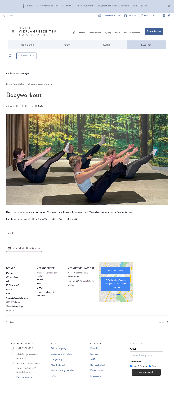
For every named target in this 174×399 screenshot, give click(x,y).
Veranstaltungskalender (62, 370)
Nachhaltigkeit (58, 365)
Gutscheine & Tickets (61, 354)
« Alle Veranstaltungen (17, 74)
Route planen (24, 376)
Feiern (117, 33)
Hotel (82, 33)
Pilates (161, 322)
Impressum (95, 376)
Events (154, 366)
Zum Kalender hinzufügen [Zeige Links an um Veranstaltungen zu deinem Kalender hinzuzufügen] (24, 248)
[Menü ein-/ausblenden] (13, 31)
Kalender (146, 45)
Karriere (94, 354)
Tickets (10, 233)
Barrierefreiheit (97, 365)
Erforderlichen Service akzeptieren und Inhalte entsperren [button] (115, 283)
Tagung (107, 33)
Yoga (11, 322)
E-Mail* (133, 349)
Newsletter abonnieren (146, 372)
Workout (10, 310)
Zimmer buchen (154, 31)
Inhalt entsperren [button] (115, 271)
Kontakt (94, 348)
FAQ (53, 376)
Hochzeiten (27, 45)
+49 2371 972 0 (150, 15)
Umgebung (56, 359)
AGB (93, 359)
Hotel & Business (139, 366)
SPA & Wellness (132, 33)
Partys (106, 45)
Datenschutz (96, 370)
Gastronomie (94, 33)
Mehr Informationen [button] (116, 295)
